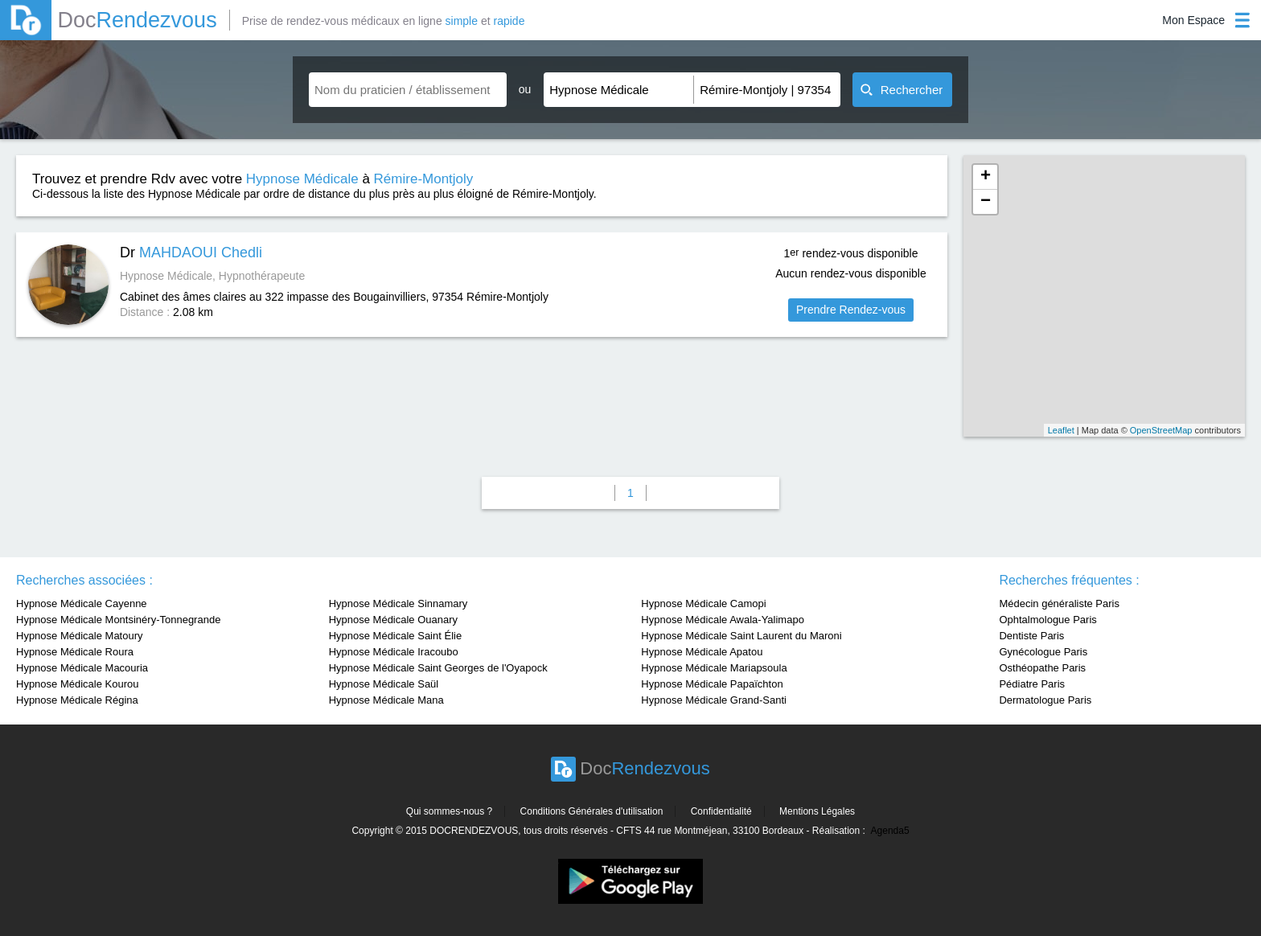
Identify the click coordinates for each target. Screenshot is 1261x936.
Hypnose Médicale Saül (384, 684)
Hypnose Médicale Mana (386, 700)
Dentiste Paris (1031, 636)
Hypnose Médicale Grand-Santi (714, 700)
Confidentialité (721, 811)
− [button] (985, 202)
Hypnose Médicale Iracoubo (393, 652)
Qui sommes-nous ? (449, 811)
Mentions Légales (817, 811)
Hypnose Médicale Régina (77, 700)
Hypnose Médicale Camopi (703, 603)
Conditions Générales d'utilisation (591, 811)
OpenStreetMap (1161, 430)
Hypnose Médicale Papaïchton (711, 684)
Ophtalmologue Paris (1047, 620)
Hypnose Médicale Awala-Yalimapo (722, 620)
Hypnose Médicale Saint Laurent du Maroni (741, 636)
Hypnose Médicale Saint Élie (395, 636)
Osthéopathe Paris (1042, 668)
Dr (191, 252)
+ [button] (985, 177)
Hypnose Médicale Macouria (82, 668)
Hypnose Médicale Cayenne (81, 603)
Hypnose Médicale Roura (74, 652)
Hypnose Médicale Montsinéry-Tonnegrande (118, 620)
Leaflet (1061, 430)
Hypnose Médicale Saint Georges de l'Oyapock (438, 668)
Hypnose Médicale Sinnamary (398, 603)
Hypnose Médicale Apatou (701, 652)
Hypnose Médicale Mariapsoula (714, 668)
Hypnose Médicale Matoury (79, 636)
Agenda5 (890, 830)
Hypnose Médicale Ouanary (393, 620)
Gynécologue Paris (1043, 652)
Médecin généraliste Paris (1059, 603)
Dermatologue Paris (1045, 700)
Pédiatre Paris (1032, 684)
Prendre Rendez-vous (851, 309)
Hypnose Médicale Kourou (77, 684)
